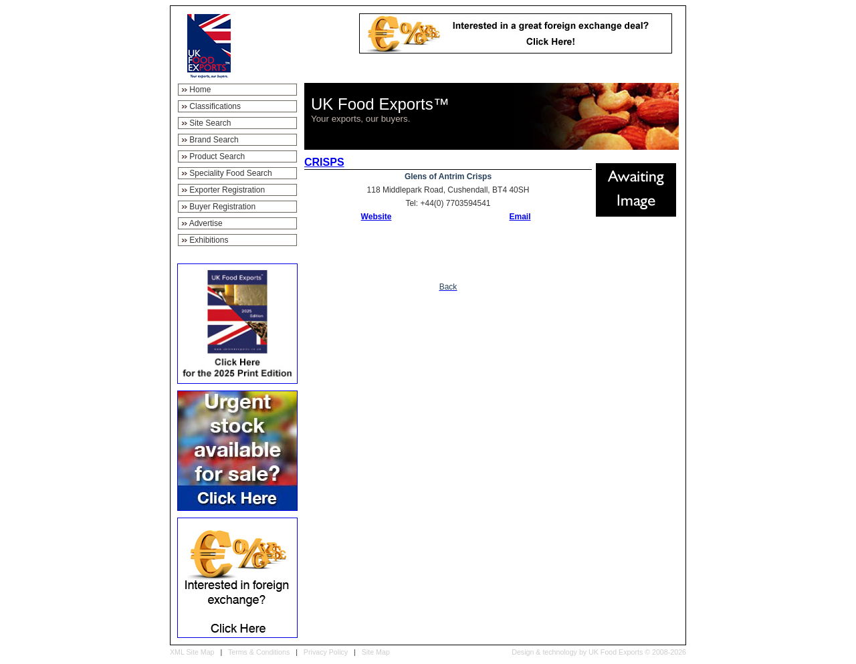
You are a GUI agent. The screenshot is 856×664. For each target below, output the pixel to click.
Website (376, 216)
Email (519, 216)
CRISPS (324, 162)
